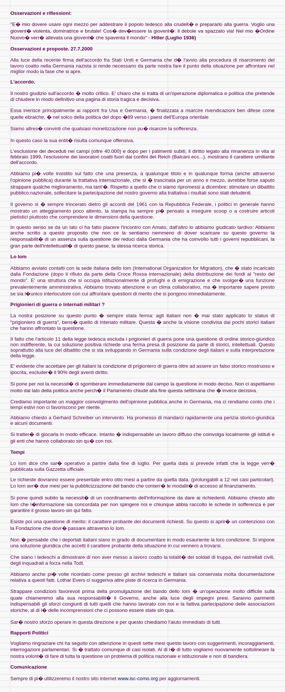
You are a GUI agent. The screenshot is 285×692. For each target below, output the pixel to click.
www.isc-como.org (138, 678)
